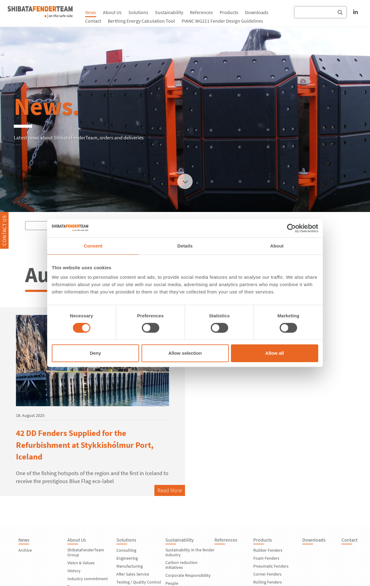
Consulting (126, 550)
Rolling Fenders (267, 582)
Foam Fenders (266, 558)
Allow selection (185, 353)
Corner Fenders (267, 574)
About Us (112, 12)
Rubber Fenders (267, 550)
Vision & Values (81, 562)
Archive (25, 550)
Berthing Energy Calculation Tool (141, 21)
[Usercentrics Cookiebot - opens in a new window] (291, 228)
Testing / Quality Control (138, 582)
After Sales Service (132, 574)
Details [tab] (185, 245)
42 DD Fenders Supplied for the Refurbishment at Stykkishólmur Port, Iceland (84, 445)
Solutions (138, 12)
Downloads (256, 12)
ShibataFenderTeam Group (85, 552)
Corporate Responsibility (188, 575)
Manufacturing (129, 566)
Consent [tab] (93, 245)
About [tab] (277, 245)
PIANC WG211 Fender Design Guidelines (222, 21)
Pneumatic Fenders (271, 566)
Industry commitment (87, 578)
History (74, 570)
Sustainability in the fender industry (189, 552)
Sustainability (169, 12)
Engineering (127, 558)
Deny (95, 353)
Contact (93, 21)
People (171, 583)
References (201, 12)
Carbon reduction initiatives (181, 565)
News (90, 12)
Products (229, 12)
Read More (169, 490)
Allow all (274, 353)
